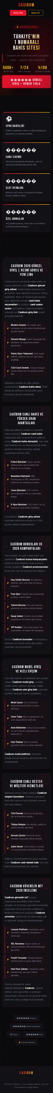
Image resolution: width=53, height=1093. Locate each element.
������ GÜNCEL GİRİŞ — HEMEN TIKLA (26, 82)
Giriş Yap (18, 13)
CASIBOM (27, 5)
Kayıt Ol (36, 13)
